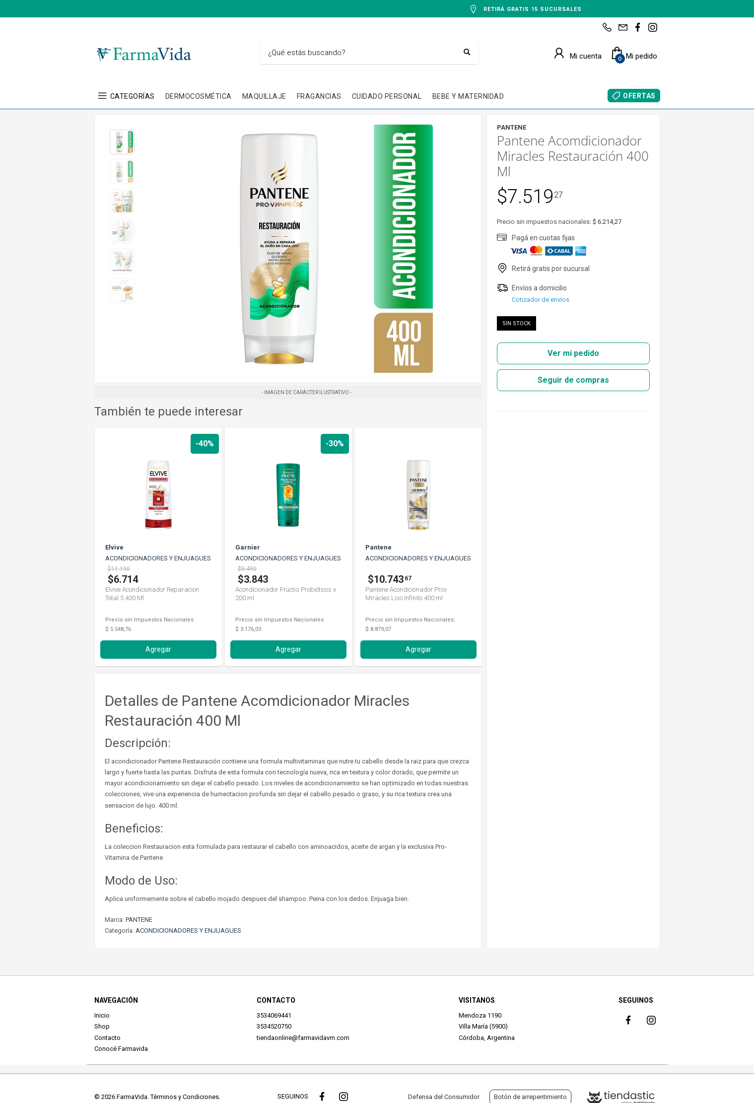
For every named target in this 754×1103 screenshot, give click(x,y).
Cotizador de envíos (540, 299)
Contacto (107, 1037)
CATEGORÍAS (132, 96)
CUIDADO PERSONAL (387, 96)
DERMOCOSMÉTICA (198, 96)
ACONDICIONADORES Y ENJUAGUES (188, 930)
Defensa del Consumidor (444, 1097)
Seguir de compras (573, 380)
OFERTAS (639, 96)
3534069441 (274, 1015)
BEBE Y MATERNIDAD (468, 96)
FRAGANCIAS (319, 96)
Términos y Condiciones (184, 1097)
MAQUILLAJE (264, 96)
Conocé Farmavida (121, 1048)
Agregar (158, 649)
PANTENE (139, 919)
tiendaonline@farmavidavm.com (303, 1037)
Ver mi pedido (573, 353)
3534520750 (274, 1026)
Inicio (102, 1015)
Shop (102, 1026)
